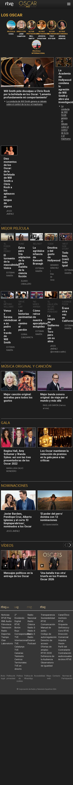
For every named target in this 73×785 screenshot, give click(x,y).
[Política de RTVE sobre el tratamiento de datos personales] (11, 677)
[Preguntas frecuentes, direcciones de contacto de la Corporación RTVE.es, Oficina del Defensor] (56, 676)
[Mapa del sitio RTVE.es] (48, 677)
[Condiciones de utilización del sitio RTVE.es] (3, 677)
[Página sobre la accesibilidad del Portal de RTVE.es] (39, 676)
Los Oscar (11, 15)
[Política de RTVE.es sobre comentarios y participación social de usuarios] (67, 677)
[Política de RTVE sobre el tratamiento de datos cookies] (20, 679)
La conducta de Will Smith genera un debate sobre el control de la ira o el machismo (66, 122)
